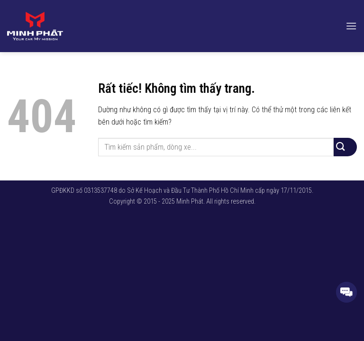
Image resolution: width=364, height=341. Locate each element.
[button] (351, 25)
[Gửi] (345, 147)
